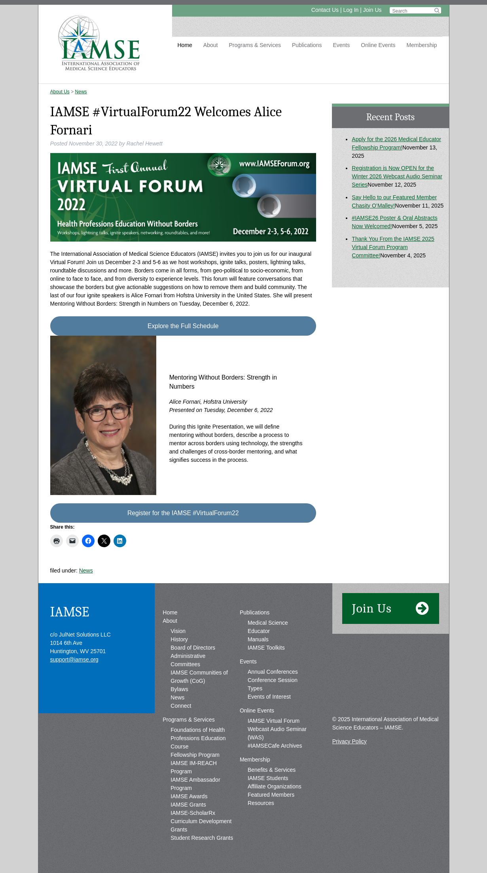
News (81, 91)
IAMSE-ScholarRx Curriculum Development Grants (201, 821)
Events (341, 45)
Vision (178, 631)
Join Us (372, 10)
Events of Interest (269, 696)
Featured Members (271, 795)
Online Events (378, 45)
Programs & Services (254, 45)
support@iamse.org (74, 659)
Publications (307, 45)
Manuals (258, 639)
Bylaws (179, 689)
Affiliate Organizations (274, 786)
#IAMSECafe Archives (275, 746)
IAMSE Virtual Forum (273, 721)
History (179, 639)
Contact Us (325, 10)
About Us (60, 91)
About (210, 45)
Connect (181, 706)
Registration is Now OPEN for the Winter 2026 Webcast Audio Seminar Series (397, 176)
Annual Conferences (273, 672)
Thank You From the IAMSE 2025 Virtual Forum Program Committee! (393, 247)
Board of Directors (193, 647)
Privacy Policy (349, 741)
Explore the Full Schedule (183, 326)
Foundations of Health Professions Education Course (198, 738)
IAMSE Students (268, 778)
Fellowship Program (195, 755)
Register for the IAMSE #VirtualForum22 (183, 513)
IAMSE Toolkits (266, 647)
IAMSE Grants (188, 804)
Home (185, 45)
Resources (261, 803)
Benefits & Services (272, 770)
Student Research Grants (202, 838)
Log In (350, 10)
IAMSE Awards (189, 796)
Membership (421, 45)
